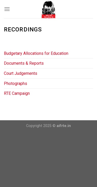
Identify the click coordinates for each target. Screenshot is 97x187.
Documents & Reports (24, 63)
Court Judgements (20, 73)
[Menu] (7, 9)
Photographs (15, 83)
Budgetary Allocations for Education (36, 53)
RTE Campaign (17, 93)
